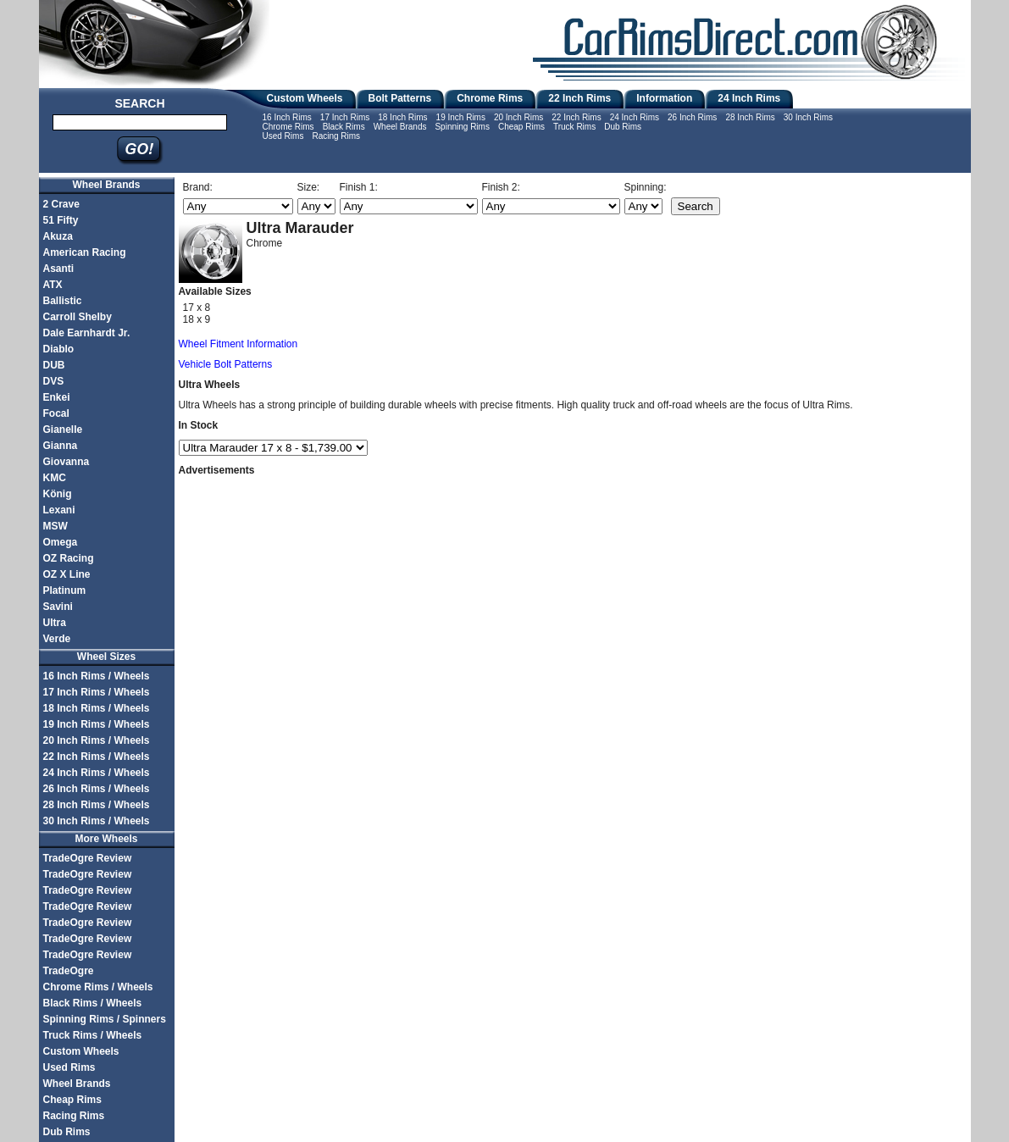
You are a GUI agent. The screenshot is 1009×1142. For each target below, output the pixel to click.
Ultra (54, 623)
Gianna (60, 446)
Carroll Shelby (77, 317)
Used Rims (283, 136)
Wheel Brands (400, 126)
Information (664, 98)
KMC (54, 478)
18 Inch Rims (402, 117)
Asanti (59, 268)
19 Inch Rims (460, 117)
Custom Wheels (305, 98)
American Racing (84, 252)
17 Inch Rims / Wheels (96, 692)
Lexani (59, 510)
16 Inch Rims (287, 117)
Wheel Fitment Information (238, 344)
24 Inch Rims (749, 98)
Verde (57, 639)
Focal (56, 413)
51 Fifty (61, 220)
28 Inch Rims (749, 117)
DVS (53, 381)
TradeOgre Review (87, 858)
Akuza (58, 236)
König (57, 494)
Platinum (64, 590)
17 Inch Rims (344, 117)
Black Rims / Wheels (92, 1003)
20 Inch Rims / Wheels (96, 740)
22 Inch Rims (579, 98)
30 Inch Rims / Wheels (96, 821)
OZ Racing (68, 558)
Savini (58, 607)
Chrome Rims (490, 98)
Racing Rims (336, 136)
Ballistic (62, 301)
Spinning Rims (462, 126)
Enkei (56, 397)
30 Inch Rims (808, 117)
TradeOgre (68, 971)
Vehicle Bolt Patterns (226, 364)
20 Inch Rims (518, 117)
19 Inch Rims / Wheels (96, 724)
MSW (55, 526)
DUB (54, 365)
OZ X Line (67, 574)
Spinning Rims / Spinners (104, 1019)
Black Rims (344, 126)
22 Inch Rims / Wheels (96, 756)
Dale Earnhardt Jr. (86, 333)
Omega (60, 542)
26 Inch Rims (692, 117)
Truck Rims (574, 126)
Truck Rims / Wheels (92, 1035)
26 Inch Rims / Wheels (96, 789)
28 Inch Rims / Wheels (96, 805)
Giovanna (66, 462)
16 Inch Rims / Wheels (96, 676)
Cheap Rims (521, 126)
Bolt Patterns (400, 98)
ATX (53, 285)
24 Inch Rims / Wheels (96, 773)
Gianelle (63, 429)
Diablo (59, 349)
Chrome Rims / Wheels (98, 987)
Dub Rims (622, 126)
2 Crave (61, 204)
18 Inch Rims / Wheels (96, 708)
